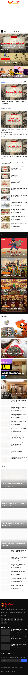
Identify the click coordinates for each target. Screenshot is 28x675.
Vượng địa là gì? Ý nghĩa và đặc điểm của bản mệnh (18, 167)
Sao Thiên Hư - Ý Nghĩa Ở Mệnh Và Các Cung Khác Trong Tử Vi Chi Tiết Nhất (12, 61)
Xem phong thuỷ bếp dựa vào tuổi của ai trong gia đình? (18, 408)
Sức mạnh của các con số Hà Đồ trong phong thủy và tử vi (18, 450)
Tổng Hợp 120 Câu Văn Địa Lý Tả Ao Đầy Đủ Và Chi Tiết (18, 422)
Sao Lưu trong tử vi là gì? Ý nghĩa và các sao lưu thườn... (13, 129)
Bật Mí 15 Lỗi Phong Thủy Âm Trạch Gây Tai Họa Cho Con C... (19, 443)
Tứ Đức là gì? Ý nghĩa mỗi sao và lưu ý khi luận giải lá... (14, 157)
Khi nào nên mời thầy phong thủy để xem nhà (13, 354)
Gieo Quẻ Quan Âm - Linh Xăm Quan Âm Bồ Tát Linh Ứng (13, 504)
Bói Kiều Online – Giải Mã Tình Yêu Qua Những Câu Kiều (13, 524)
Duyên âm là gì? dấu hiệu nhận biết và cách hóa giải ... (7, 75)
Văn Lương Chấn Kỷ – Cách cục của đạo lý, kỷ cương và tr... (18, 210)
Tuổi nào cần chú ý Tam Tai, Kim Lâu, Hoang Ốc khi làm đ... (12, 334)
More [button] (25, 81)
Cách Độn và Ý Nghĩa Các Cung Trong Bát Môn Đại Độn (18, 586)
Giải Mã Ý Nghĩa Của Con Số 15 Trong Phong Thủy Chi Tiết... (18, 436)
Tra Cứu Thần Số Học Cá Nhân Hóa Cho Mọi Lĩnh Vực (13, 484)
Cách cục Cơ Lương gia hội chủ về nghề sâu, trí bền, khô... (18, 174)
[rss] (5, 622)
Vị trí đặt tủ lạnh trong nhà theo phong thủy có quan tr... (13, 374)
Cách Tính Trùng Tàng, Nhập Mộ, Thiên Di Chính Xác (18, 565)
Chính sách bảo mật (5, 671)
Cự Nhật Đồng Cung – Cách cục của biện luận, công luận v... (19, 203)
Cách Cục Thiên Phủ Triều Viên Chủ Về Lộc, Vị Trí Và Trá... (19, 224)
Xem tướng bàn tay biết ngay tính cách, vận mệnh (19, 645)
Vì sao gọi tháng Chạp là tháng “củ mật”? (13, 254)
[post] (14, 43)
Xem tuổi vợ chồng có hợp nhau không (18, 572)
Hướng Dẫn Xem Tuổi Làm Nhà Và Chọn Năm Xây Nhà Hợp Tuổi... (18, 579)
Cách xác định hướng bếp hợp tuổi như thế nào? (18, 401)
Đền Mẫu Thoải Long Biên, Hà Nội (11, 275)
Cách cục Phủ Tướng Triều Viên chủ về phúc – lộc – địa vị (19, 181)
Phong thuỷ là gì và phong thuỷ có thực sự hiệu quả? (18, 415)
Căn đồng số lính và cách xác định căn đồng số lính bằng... (19, 630)
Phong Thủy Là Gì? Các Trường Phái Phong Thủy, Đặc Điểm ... (19, 458)
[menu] (1, 2)
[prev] (24, 31)
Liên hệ (2, 670)
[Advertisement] (14, 15)
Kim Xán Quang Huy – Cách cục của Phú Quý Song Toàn (19, 196)
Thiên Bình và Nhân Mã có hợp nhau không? (21, 76)
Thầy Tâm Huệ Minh (4, 50)
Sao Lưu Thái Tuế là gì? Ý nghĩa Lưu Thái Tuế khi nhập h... (14, 102)
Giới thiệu (13, 671)
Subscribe (24, 660)
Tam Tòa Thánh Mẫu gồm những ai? (12, 308)
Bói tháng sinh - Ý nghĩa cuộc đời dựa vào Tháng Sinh (14, 544)
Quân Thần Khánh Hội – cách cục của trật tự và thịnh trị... (18, 217)
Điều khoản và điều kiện (10, 670)
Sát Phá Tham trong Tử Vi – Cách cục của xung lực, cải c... (19, 189)
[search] (26, 2)
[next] (26, 31)
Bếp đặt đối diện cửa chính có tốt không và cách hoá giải (14, 394)
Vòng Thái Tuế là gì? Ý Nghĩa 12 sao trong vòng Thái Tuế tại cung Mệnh (12, 31)
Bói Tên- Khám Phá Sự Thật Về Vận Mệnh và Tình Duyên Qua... (18, 551)
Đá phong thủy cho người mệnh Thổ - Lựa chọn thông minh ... (19, 429)
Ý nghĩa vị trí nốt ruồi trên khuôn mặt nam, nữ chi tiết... (18, 637)
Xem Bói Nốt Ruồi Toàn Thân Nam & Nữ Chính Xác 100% (19, 558)
